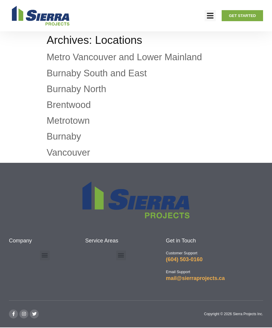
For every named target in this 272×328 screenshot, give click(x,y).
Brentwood (69, 105)
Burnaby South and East (97, 73)
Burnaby (64, 136)
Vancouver (68, 152)
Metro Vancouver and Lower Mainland (124, 57)
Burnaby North (76, 89)
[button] (210, 15)
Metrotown (68, 120)
